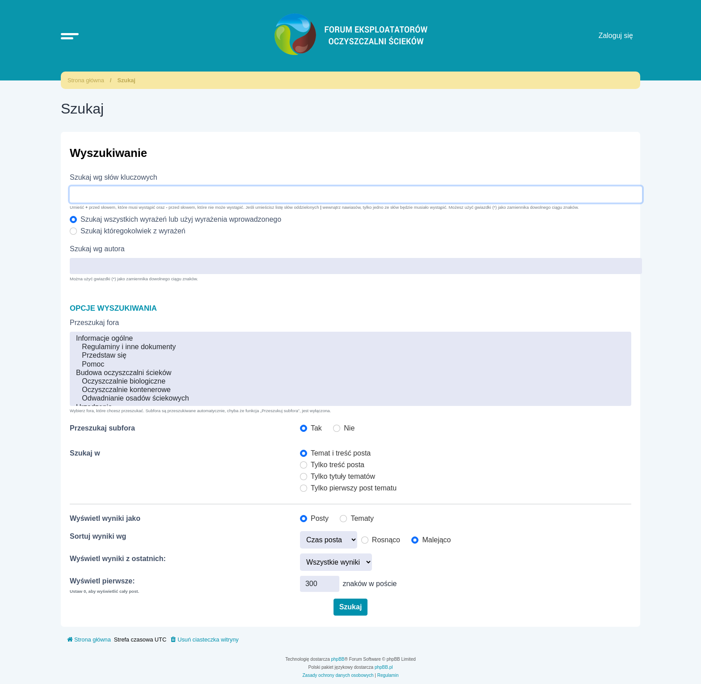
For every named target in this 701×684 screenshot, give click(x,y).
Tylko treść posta (337, 465)
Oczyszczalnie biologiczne (350, 381)
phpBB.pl (384, 667)
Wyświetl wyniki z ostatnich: (118, 558)
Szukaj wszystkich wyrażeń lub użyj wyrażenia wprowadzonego (180, 219)
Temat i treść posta (341, 453)
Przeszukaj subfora (102, 428)
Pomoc (350, 364)
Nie (349, 428)
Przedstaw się (350, 355)
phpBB (338, 659)
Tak (316, 428)
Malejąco (436, 540)
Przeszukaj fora (94, 322)
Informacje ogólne (350, 338)
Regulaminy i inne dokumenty (350, 347)
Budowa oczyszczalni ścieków (350, 373)
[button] (70, 36)
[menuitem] (204, 639)
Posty (320, 518)
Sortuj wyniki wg (98, 536)
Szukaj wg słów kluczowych (113, 177)
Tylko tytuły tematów (343, 476)
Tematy (362, 518)
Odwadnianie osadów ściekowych (350, 398)
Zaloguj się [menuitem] (616, 35)
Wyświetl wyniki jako (105, 518)
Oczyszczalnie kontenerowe (350, 390)
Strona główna (86, 80)
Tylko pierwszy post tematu (354, 488)
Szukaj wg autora (97, 249)
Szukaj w (85, 453)
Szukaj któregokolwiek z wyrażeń (133, 231)
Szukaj (126, 80)
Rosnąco (386, 540)
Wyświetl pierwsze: (102, 581)
